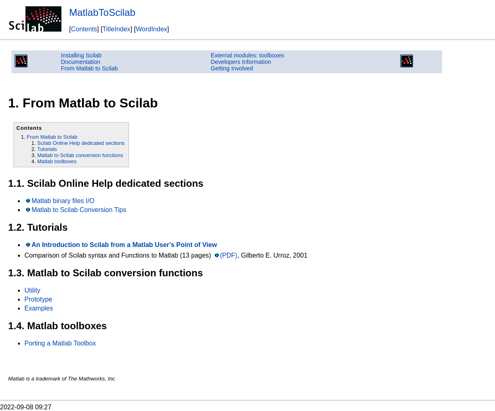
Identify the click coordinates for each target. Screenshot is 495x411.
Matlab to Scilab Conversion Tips (78, 209)
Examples (38, 308)
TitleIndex (116, 29)
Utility (32, 290)
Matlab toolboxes (56, 161)
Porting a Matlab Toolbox (60, 343)
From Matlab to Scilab (89, 68)
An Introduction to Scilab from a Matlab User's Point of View (124, 244)
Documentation (80, 62)
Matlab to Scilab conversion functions (80, 155)
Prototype (38, 299)
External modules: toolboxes (247, 55)
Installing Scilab (81, 55)
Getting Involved (232, 68)
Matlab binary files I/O (62, 200)
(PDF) (229, 255)
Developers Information (241, 62)
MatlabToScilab (102, 12)
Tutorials (47, 149)
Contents (84, 29)
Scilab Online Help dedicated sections (80, 143)
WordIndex (151, 29)
